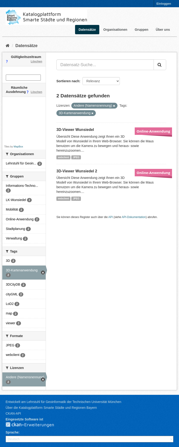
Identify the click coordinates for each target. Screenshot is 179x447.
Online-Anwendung (153, 131)
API (110, 217)
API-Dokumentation (134, 217)
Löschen (36, 61)
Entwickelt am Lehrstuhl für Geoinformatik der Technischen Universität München (63, 402)
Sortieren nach (67, 81)
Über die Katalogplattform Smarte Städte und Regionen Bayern (51, 407)
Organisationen (115, 29)
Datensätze (87, 29)
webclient (63, 157)
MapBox (18, 146)
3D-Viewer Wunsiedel (75, 130)
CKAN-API (13, 413)
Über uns (163, 29)
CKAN (34, 425)
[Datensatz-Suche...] (105, 64)
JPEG (76, 157)
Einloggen (163, 3)
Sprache (12, 432)
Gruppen (141, 29)
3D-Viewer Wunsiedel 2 (76, 171)
